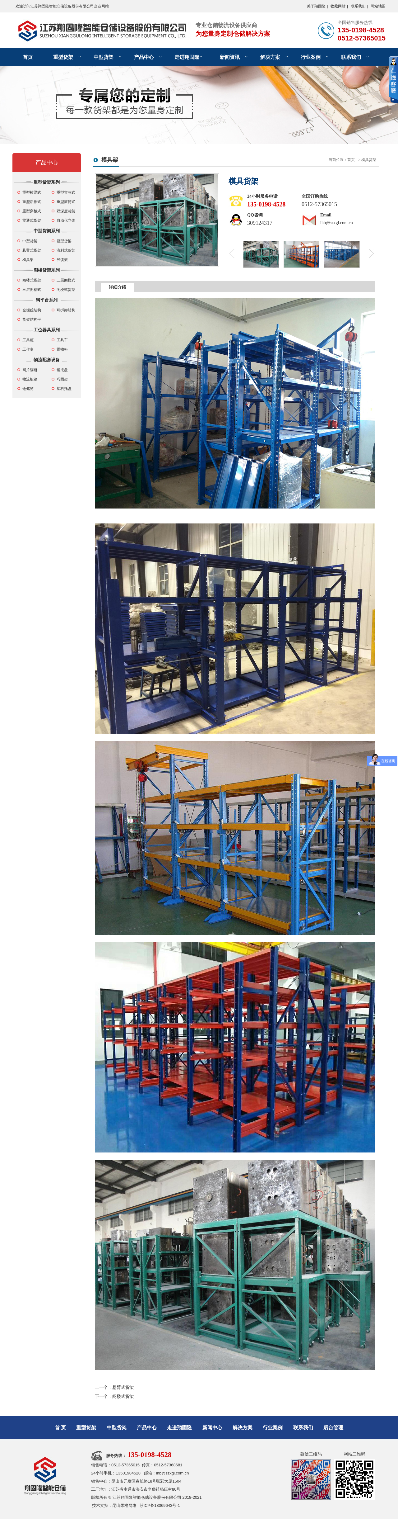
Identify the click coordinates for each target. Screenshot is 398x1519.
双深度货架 (66, 211)
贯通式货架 (31, 220)
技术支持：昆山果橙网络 (114, 1505)
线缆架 (62, 260)
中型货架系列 (47, 230)
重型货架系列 (47, 182)
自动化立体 (66, 220)
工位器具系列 (47, 329)
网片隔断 (29, 370)
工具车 (62, 340)
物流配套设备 (47, 359)
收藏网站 (338, 6)
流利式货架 (66, 250)
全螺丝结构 (31, 310)
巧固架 (62, 379)
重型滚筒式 (66, 202)
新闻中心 (212, 1427)
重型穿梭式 (31, 211)
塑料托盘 (64, 388)
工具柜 (28, 340)
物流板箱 (29, 379)
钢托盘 (62, 370)
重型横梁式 (31, 192)
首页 (28, 57)
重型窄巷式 (66, 192)
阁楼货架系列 (47, 269)
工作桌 (28, 349)
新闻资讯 (230, 57)
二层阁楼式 (66, 280)
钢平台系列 (47, 299)
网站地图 (378, 6)
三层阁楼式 (31, 289)
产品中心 (144, 57)
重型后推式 (31, 202)
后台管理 (333, 1427)
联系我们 (358, 6)
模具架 (28, 260)
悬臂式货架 (31, 250)
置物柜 (62, 349)
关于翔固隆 (316, 6)
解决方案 (270, 57)
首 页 (60, 1427)
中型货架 (103, 57)
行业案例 (311, 57)
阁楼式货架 (31, 280)
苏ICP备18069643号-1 (160, 1505)
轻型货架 (64, 241)
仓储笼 (28, 388)
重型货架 (63, 57)
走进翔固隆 (186, 57)
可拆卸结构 (66, 310)
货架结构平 (31, 319)
